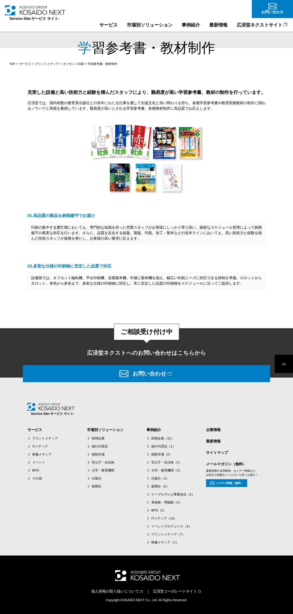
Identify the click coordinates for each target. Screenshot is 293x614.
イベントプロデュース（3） (171, 526)
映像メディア (42, 454)
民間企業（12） (162, 438)
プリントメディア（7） (168, 534)
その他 (37, 478)
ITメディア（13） (164, 518)
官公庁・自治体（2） (166, 462)
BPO (35, 470)
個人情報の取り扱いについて (115, 591)
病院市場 (98, 454)
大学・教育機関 (103, 470)
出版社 (96, 478)
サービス (25, 64)
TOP (12, 64)
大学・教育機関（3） (166, 470)
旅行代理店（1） (163, 446)
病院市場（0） (161, 454)
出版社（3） (160, 478)
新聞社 (96, 486)
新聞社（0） (160, 486)
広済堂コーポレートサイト (175, 591)
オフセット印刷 (73, 64)
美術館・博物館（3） (166, 502)
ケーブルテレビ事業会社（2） (173, 494)
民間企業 (98, 438)
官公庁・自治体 (103, 462)
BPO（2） (158, 510)
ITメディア (40, 446)
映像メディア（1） (165, 542)
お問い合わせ (149, 374)
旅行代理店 (100, 446)
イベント (38, 462)
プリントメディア (47, 64)
